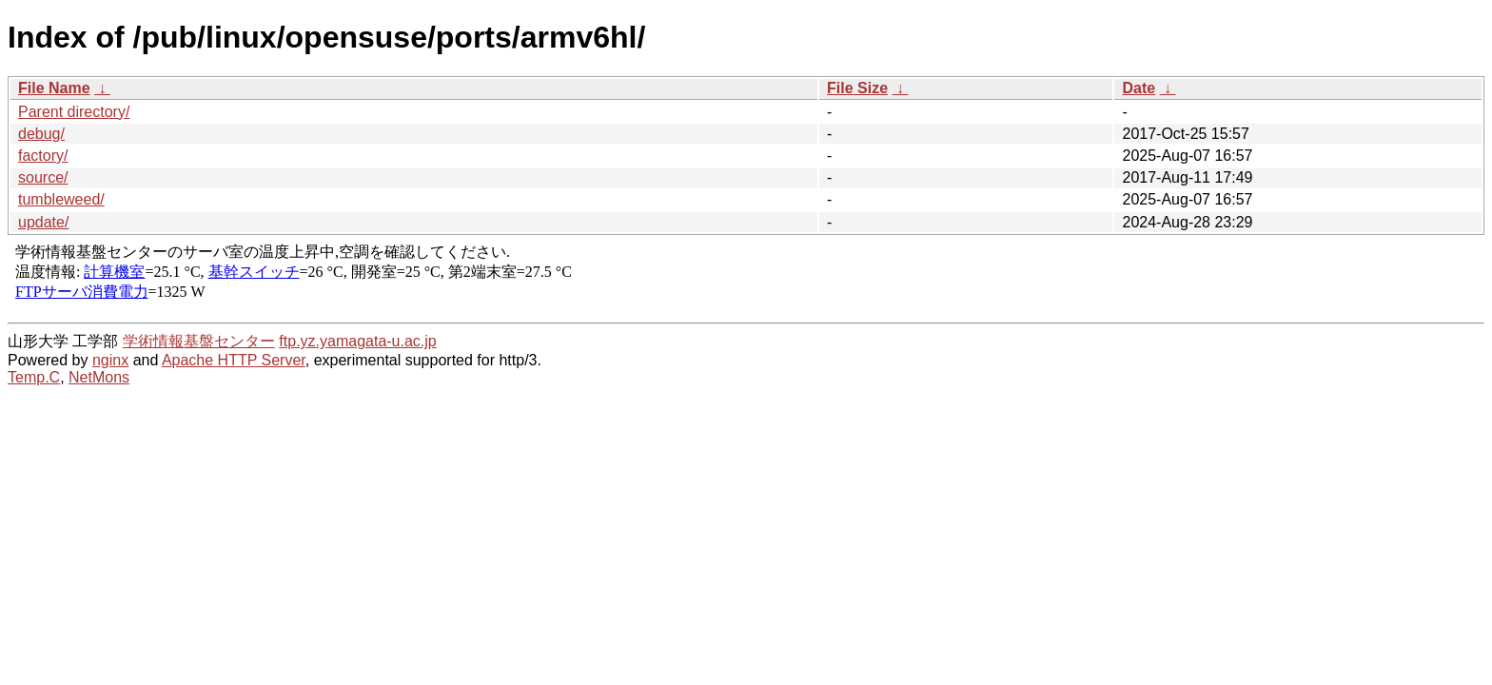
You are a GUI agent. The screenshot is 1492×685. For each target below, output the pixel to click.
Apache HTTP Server (233, 360)
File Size (857, 88)
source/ (43, 177)
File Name (54, 88)
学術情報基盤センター (199, 341)
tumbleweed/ (61, 199)
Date (1138, 88)
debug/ (41, 134)
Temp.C (34, 377)
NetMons (99, 377)
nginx (110, 360)
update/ (43, 222)
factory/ (43, 155)
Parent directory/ (73, 112)
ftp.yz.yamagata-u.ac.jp (357, 341)
